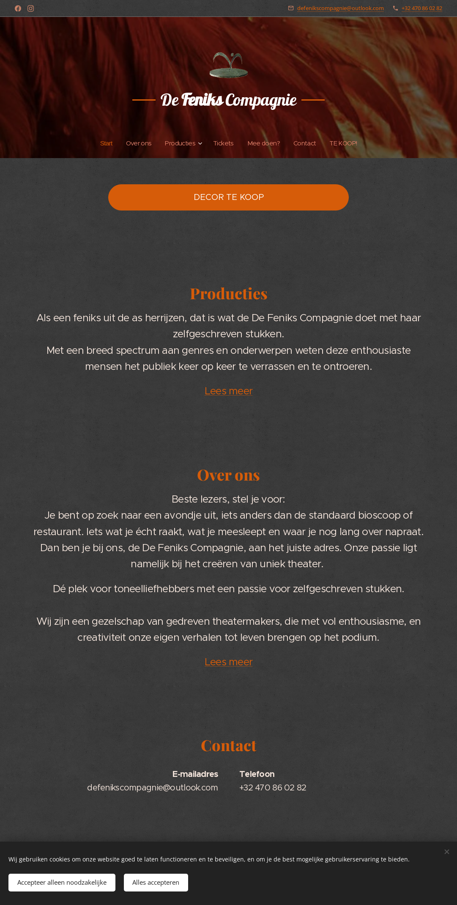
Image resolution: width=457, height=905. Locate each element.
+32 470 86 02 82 (422, 8)
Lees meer (229, 391)
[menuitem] (103, 143)
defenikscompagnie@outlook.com (340, 8)
